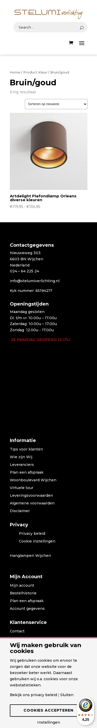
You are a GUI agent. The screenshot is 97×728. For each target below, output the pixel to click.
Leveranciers (22, 465)
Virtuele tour (21, 488)
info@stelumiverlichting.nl (34, 281)
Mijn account (22, 586)
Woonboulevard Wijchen (33, 480)
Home (15, 72)
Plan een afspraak (26, 473)
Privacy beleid (32, 534)
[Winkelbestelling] (56, 104)
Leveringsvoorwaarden (31, 496)
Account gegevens (27, 609)
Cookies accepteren (48, 710)
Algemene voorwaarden (32, 503)
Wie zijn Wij (21, 457)
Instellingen (48, 722)
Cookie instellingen (37, 541)
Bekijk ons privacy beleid (33, 695)
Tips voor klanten (26, 449)
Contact (17, 631)
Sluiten (66, 695)
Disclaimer (20, 511)
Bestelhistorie (23, 593)
